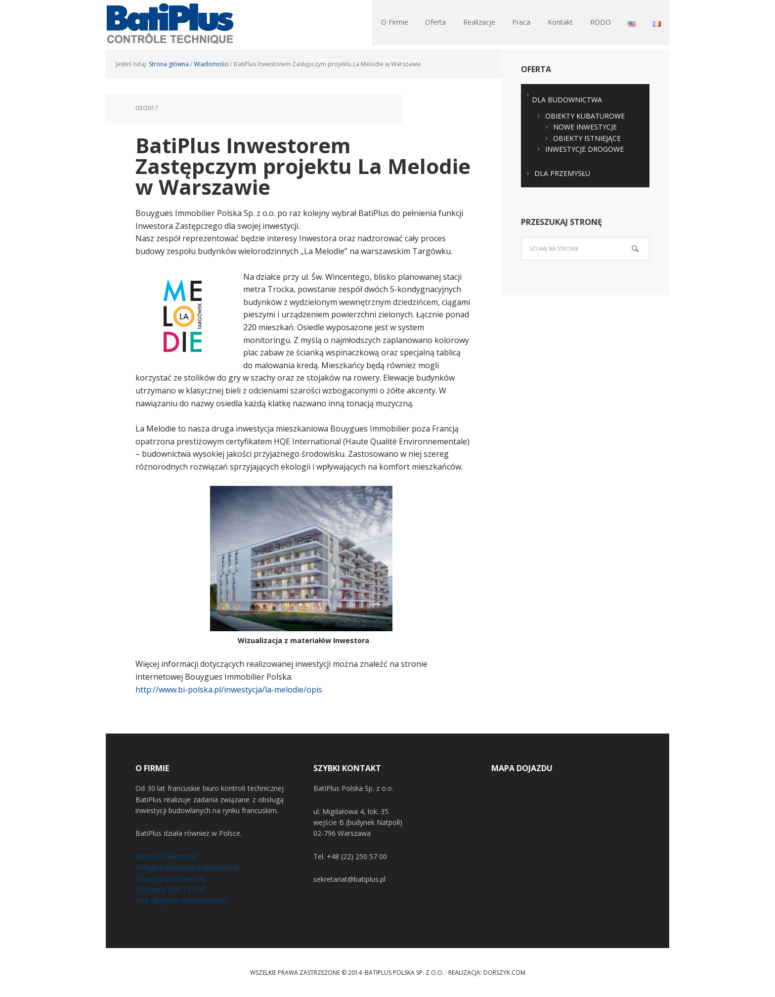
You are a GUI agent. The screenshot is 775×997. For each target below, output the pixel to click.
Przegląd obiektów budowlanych (187, 867)
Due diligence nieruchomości (181, 900)
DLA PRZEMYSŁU (562, 173)
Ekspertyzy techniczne (170, 878)
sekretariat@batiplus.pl (349, 879)
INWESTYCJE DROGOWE (584, 149)
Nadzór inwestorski (166, 856)
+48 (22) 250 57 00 (357, 856)
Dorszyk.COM (504, 972)
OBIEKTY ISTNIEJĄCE (587, 138)
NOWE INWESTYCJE (585, 126)
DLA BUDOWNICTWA (567, 99)
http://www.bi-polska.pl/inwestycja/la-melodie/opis (228, 689)
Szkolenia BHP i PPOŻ (170, 889)
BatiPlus (170, 24)
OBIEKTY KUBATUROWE (585, 116)
